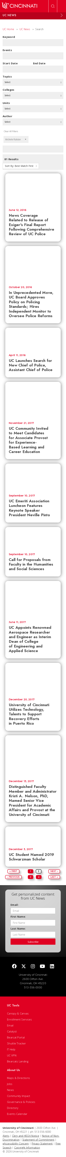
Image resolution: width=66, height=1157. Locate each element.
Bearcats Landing (17, 1061)
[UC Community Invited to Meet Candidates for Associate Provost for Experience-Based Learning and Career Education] (33, 400)
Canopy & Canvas (18, 1013)
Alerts (6, 1135)
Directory (12, 1108)
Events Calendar (17, 1114)
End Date (39, 63)
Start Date (10, 63)
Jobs (9, 1084)
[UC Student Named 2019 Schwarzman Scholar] (33, 835)
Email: (14, 904)
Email (10, 1025)
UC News (25, 29)
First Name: (18, 916)
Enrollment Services (19, 1019)
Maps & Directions (18, 1078)
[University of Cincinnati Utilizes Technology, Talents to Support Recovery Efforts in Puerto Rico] (33, 679)
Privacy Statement (42, 1143)
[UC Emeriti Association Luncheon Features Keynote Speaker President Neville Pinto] (33, 477)
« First (13, 871)
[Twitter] (23, 966)
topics (7, 76)
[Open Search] (52, 6)
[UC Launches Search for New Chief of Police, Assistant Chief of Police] (33, 339)
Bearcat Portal (16, 1037)
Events (7, 50)
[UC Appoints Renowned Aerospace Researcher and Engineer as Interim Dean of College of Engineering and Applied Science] (33, 599)
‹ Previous (13, 877)
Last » (54, 877)
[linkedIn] (52, 966)
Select (33, 82)
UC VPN (11, 1055)
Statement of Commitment (38, 1139)
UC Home (8, 29)
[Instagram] (33, 966)
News (10, 1090)
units (6, 103)
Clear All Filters (11, 131)
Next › (54, 871)
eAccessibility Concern (16, 1143)
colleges (8, 89)
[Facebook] (14, 966)
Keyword (9, 37)
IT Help (11, 1049)
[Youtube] (42, 966)
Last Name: (18, 928)
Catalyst (12, 1031)
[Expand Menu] (61, 15)
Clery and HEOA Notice (25, 1135)
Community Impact (18, 1096)
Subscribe (33, 941)
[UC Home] (19, 6)
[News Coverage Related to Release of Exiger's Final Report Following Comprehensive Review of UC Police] (33, 189)
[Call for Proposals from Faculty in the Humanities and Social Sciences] (33, 538)
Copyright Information (27, 1147)
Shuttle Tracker (16, 1043)
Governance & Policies (21, 1102)
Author (7, 116)
